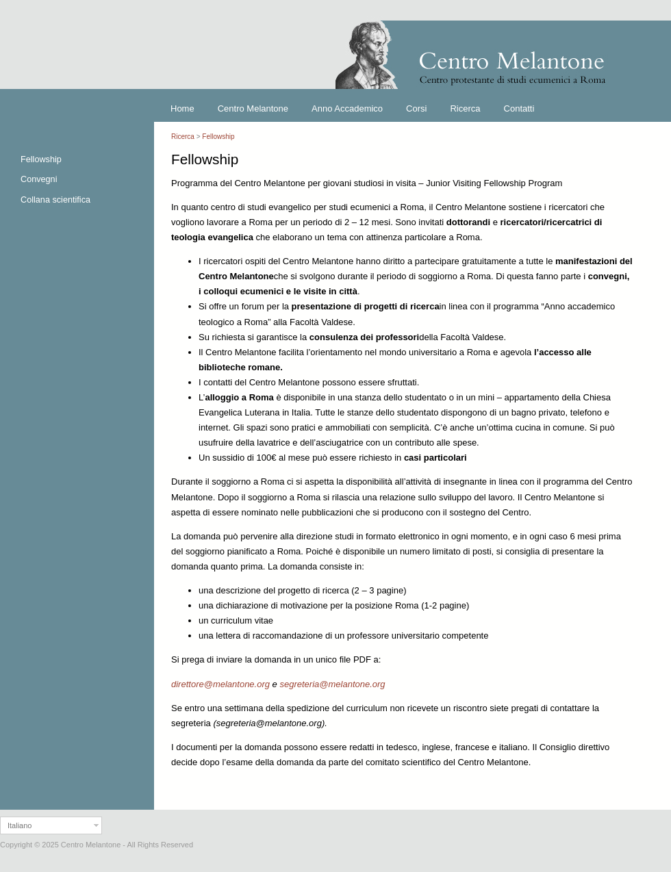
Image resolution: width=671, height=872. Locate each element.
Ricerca (182, 136)
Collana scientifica (55, 200)
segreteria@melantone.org (332, 684)
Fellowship (41, 159)
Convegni (39, 179)
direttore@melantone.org (220, 684)
